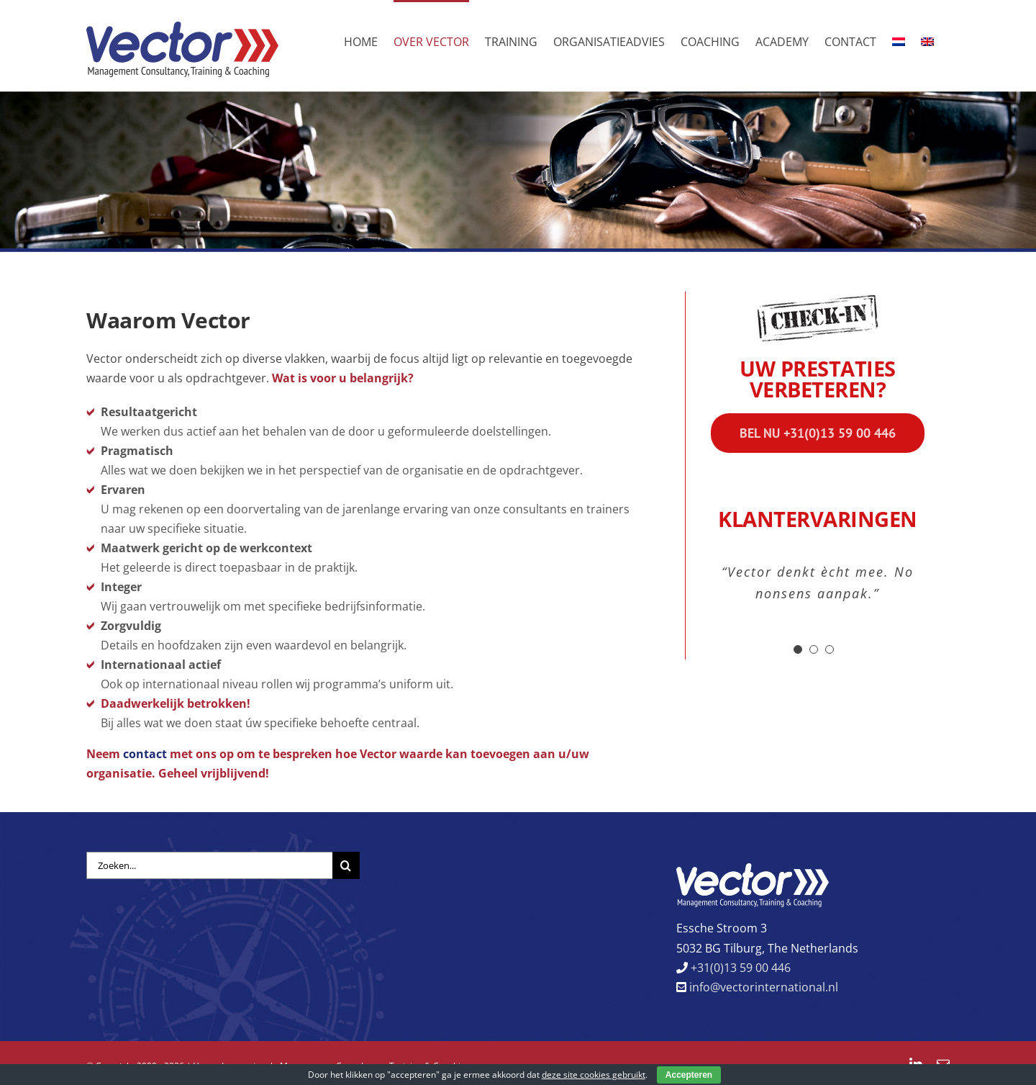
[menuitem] (898, 40)
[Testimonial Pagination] (798, 649)
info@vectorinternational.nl (762, 987)
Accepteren (688, 1075)
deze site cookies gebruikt (593, 1074)
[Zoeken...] (209, 865)
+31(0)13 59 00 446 (739, 968)
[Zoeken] (346, 865)
